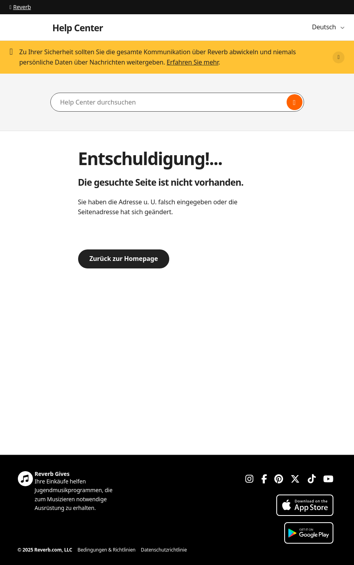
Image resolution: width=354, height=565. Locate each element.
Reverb (20, 7)
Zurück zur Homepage (124, 258)
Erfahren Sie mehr (192, 62)
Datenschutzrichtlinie (164, 549)
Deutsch (324, 27)
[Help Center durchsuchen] (177, 102)
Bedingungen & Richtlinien (107, 549)
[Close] (338, 57)
